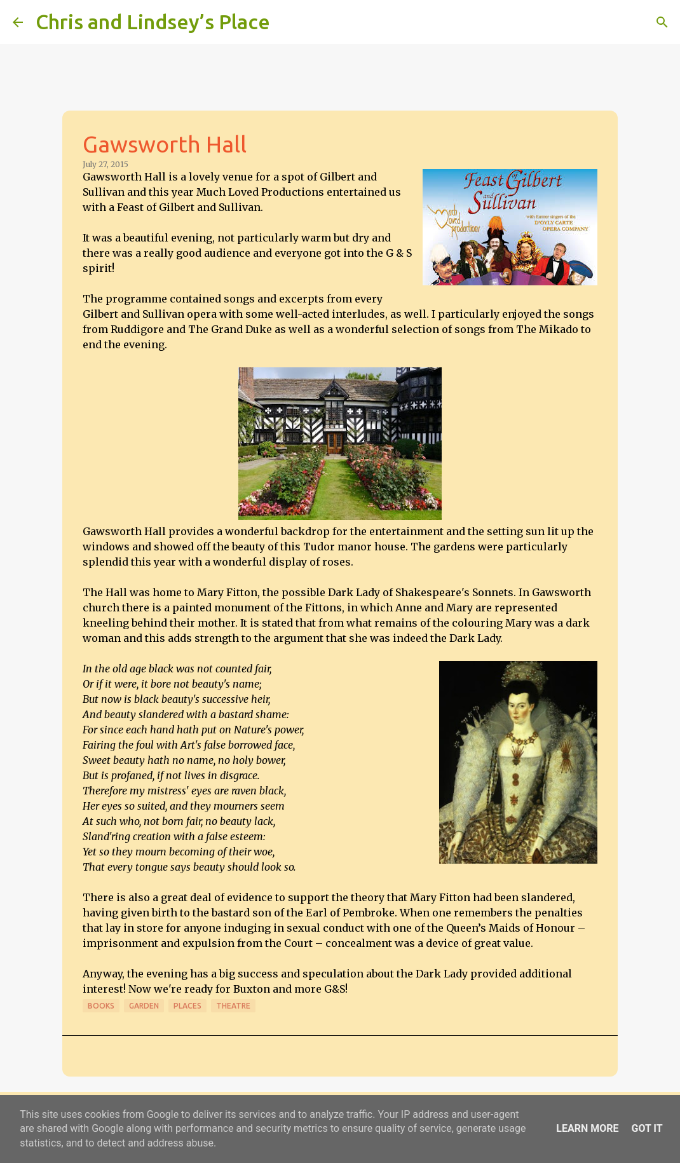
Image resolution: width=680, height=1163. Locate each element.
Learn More (587, 1128)
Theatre (233, 1006)
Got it (646, 1128)
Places (187, 1006)
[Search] (288, 22)
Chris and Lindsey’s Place (153, 21)
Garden (144, 1006)
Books (101, 1006)
